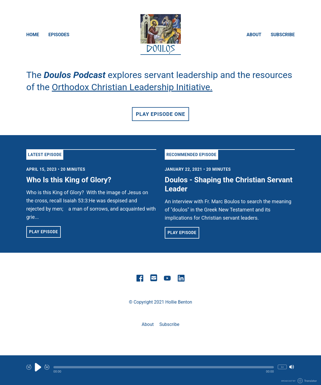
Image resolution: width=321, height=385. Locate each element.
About (254, 34)
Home (32, 34)
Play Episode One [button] (160, 114)
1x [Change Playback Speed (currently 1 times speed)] (282, 366)
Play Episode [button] (43, 232)
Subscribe (283, 34)
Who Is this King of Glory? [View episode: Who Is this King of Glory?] (68, 180)
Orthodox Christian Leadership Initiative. (132, 87)
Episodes (58, 34)
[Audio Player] (160, 370)
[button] (163, 367)
